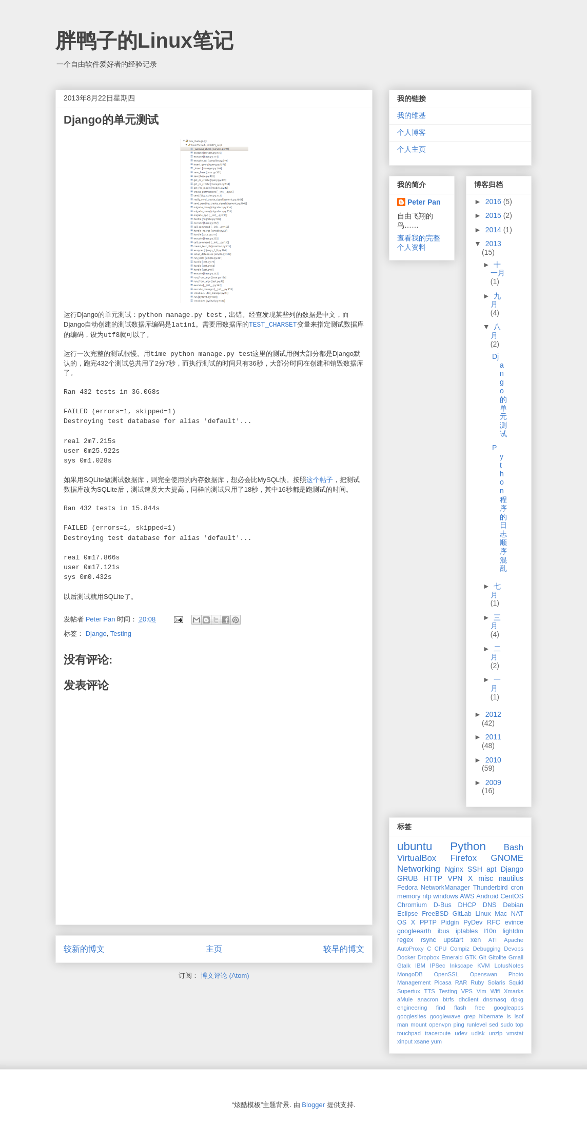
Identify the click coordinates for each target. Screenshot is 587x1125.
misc (485, 878)
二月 (496, 653)
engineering (412, 1008)
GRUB (407, 878)
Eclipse (407, 913)
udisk (477, 1033)
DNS (490, 905)
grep (469, 1016)
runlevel (476, 1024)
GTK (471, 957)
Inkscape (461, 965)
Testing (120, 633)
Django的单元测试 (499, 395)
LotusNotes (508, 965)
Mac (501, 913)
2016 (494, 201)
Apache (513, 940)
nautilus (511, 878)
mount (418, 1024)
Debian (513, 905)
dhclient (469, 999)
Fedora (407, 887)
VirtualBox (416, 858)
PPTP (428, 922)
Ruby (477, 982)
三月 (496, 621)
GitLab (462, 913)
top (520, 1024)
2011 (493, 737)
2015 (494, 215)
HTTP (432, 878)
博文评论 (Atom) (225, 975)
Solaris (496, 982)
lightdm (512, 931)
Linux (483, 913)
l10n (490, 931)
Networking (418, 869)
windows (445, 896)
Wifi (495, 991)
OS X (406, 922)
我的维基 (411, 115)
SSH (474, 869)
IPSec (437, 965)
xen (476, 939)
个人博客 (411, 132)
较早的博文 (343, 949)
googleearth (414, 931)
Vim (481, 991)
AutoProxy (410, 949)
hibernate (491, 1016)
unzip (495, 1033)
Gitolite (497, 957)
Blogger (313, 1105)
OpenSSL (446, 974)
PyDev (472, 922)
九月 (496, 300)
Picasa (443, 982)
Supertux (408, 991)
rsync (428, 939)
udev (461, 1033)
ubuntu (414, 846)
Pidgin (450, 922)
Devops (513, 949)
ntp (427, 896)
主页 (214, 949)
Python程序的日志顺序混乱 (499, 508)
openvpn (440, 1024)
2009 (493, 782)
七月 (496, 590)
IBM (420, 965)
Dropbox (428, 957)
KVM (483, 965)
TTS (429, 991)
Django (96, 633)
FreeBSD (435, 913)
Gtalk (403, 965)
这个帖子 (319, 480)
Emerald (452, 957)
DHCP (467, 905)
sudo (507, 1024)
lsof (519, 1016)
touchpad (409, 1033)
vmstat (514, 1033)
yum (436, 1041)
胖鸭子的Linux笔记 (144, 40)
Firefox (464, 858)
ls (509, 1016)
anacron (428, 999)
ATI (492, 940)
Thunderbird (490, 887)
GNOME (507, 858)
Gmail (515, 957)
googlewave (445, 1016)
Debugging (486, 949)
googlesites (411, 1016)
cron (517, 887)
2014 (494, 230)
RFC (493, 922)
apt (491, 869)
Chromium (412, 905)
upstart (453, 939)
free (480, 1008)
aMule (405, 999)
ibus (443, 931)
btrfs (448, 999)
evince (514, 922)
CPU (441, 949)
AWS (467, 896)
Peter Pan (424, 202)
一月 (496, 683)
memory (408, 896)
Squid (515, 982)
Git (482, 957)
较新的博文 (84, 949)
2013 (493, 243)
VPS (467, 991)
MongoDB (410, 974)
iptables (467, 931)
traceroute (438, 1033)
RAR (461, 982)
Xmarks (513, 991)
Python (468, 846)
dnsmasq (494, 999)
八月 (496, 331)
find (440, 1008)
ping (459, 1024)
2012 (493, 714)
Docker (406, 957)
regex (405, 939)
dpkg (517, 999)
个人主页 (411, 149)
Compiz (459, 949)
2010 (493, 760)
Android (487, 896)
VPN (455, 878)
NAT (517, 913)
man (402, 1024)
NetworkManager (445, 887)
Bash (513, 847)
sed (493, 1024)
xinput (405, 1041)
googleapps (508, 1008)
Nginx (454, 869)
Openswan (484, 974)
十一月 (498, 268)
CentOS (511, 896)
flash (460, 1008)
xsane (421, 1041)
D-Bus (443, 905)
